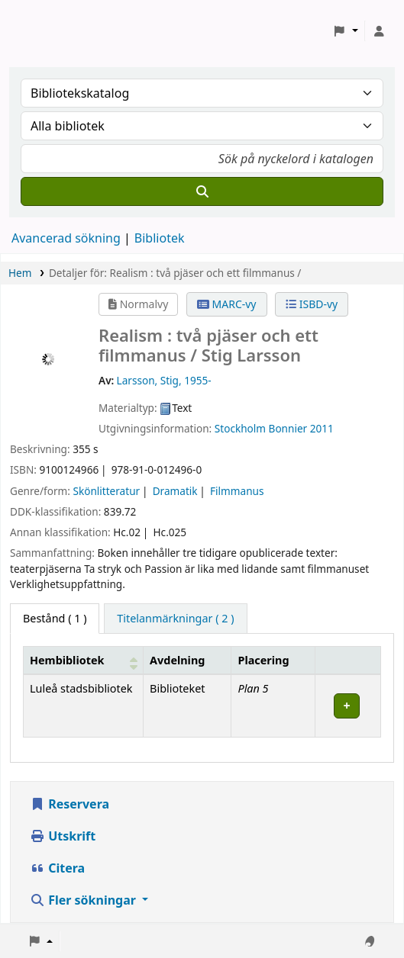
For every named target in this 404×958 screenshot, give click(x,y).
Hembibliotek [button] (67, 660)
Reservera (69, 804)
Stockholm (240, 428)
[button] (345, 31)
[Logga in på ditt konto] (379, 31)
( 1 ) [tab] (54, 618)
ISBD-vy (312, 304)
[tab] (175, 618)
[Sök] (202, 191)
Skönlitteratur (106, 491)
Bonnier (288, 428)
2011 (322, 428)
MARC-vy (227, 304)
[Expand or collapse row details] (348, 706)
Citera (57, 868)
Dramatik (175, 491)
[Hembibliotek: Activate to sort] (84, 659)
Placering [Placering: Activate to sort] (263, 660)
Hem (19, 272)
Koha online (50, 31)
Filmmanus (236, 491)
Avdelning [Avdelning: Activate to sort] (177, 660)
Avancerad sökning (66, 238)
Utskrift (62, 836)
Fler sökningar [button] (84, 900)
